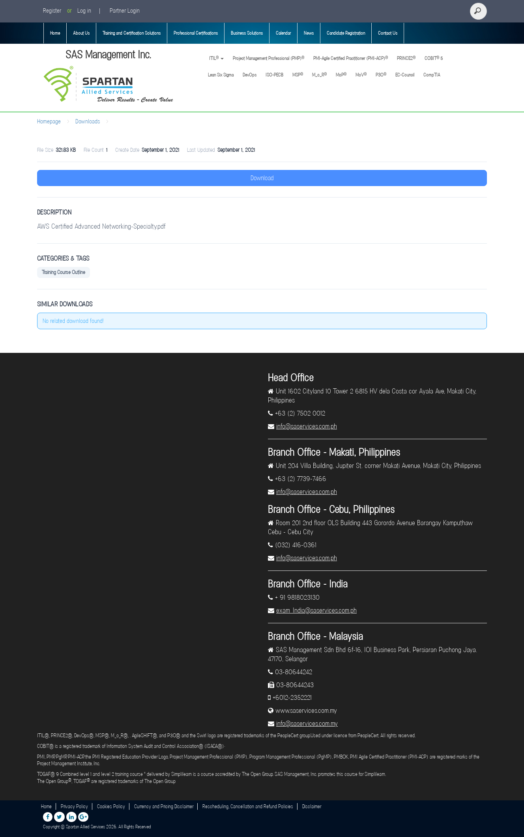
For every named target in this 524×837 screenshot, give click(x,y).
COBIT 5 (434, 58)
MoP (341, 74)
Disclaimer (311, 806)
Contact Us (387, 33)
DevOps (249, 75)
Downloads (87, 121)
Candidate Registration (346, 33)
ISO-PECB (274, 75)
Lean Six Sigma (221, 75)
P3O (381, 74)
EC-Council (404, 75)
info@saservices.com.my (307, 723)
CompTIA (431, 75)
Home (55, 33)
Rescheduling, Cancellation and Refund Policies (247, 806)
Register (52, 11)
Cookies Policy (111, 806)
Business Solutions (247, 33)
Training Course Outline (63, 272)
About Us (81, 33)
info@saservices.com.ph (306, 426)
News (309, 33)
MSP (297, 74)
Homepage (49, 121)
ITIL (216, 58)
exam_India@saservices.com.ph (316, 610)
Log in (84, 11)
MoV (361, 74)
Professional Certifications (196, 33)
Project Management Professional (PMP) (268, 58)
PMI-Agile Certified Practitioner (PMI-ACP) (350, 58)
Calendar (283, 33)
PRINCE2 (406, 58)
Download (262, 178)
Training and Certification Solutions (132, 33)
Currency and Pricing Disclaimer (163, 806)
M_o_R (319, 74)
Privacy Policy (74, 806)
